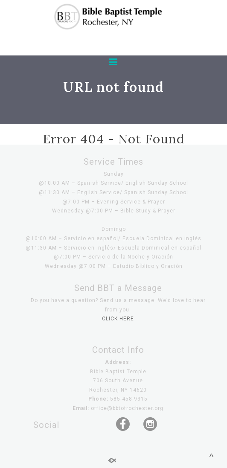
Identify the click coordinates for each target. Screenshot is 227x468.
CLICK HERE (118, 319)
